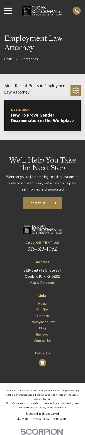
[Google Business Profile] (42, 363)
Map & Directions (42, 283)
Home (42, 304)
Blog (42, 328)
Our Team (42, 316)
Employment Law (42, 322)
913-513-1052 (42, 249)
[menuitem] (22, 419)
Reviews (42, 335)
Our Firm (42, 310)
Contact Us (42, 341)
